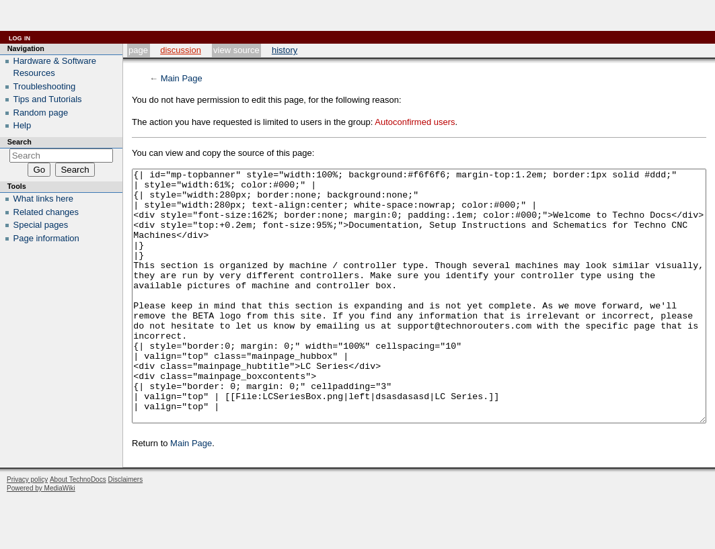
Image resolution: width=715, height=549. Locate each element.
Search (19, 142)
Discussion (180, 50)
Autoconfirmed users (415, 122)
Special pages (41, 225)
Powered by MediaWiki (41, 538)
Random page (41, 113)
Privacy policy (27, 530)
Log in (19, 37)
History (284, 50)
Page (138, 50)
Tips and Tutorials (47, 99)
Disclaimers (125, 530)
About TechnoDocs (78, 530)
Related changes (46, 212)
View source (236, 50)
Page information (46, 238)
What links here (43, 199)
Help (22, 125)
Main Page (181, 78)
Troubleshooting (44, 86)
